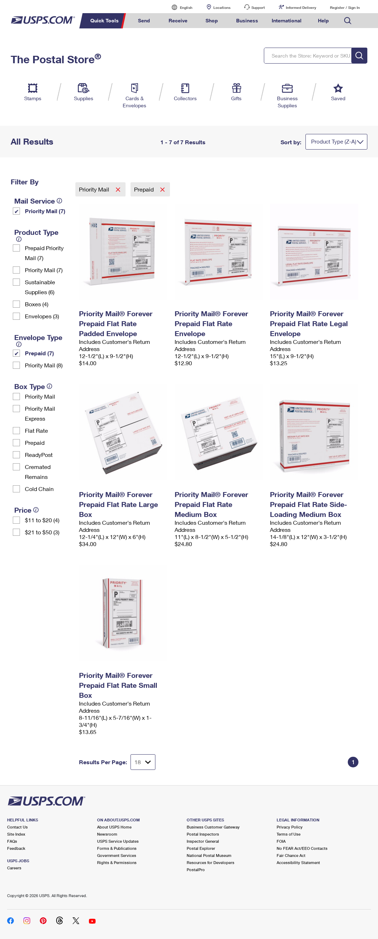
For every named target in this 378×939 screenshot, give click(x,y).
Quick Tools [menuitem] (104, 20)
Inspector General (203, 841)
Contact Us (17, 827)
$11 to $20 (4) (42, 520)
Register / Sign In (345, 7)
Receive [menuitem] (178, 20)
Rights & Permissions (117, 862)
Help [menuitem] (323, 20)
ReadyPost (39, 454)
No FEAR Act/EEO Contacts (302, 848)
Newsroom (107, 834)
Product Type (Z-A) (333, 141)
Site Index (16, 834)
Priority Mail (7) (45, 210)
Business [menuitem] (247, 20)
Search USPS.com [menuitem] (348, 20)
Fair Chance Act (291, 855)
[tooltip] (59, 201)
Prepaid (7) (39, 353)
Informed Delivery (301, 7)
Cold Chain (39, 488)
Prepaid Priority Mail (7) (44, 252)
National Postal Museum (209, 855)
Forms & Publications (117, 848)
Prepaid (34, 442)
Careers (14, 867)
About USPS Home (114, 827)
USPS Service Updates (118, 841)
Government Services (116, 855)
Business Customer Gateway (213, 827)
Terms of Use (288, 834)
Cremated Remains (37, 471)
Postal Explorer (201, 848)
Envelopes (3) (42, 316)
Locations (221, 7)
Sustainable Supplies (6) (40, 287)
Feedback (16, 848)
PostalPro (196, 869)
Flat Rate (36, 430)
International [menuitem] (287, 20)
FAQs (12, 841)
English (178, 7)
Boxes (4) (36, 304)
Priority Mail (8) (44, 365)
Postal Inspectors (203, 834)
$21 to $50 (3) (42, 532)
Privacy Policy (290, 827)
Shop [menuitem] (212, 20)
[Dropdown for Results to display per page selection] (143, 762)
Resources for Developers (210, 862)
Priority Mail (40, 396)
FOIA (281, 841)
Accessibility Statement (298, 862)
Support (258, 7)
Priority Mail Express (40, 413)
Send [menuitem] (144, 20)
